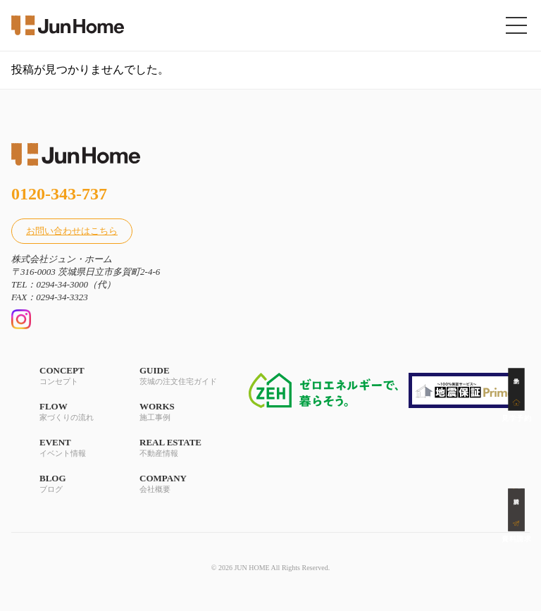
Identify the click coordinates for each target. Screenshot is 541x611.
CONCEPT (78, 376)
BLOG (78, 484)
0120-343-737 (59, 194)
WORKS (178, 412)
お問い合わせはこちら (72, 231)
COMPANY (178, 484)
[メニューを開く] (516, 25)
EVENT (78, 448)
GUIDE (178, 376)
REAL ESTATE (178, 448)
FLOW (78, 412)
